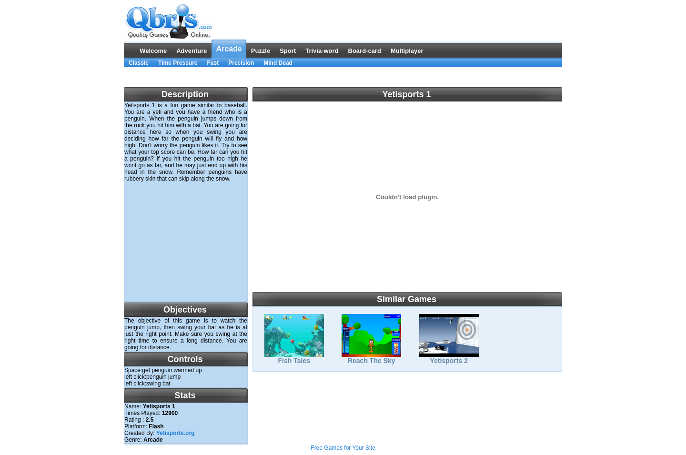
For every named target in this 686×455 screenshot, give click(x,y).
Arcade (229, 49)
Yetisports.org (175, 433)
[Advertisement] (343, 77)
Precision (241, 63)
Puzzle (260, 50)
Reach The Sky (371, 357)
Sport (288, 50)
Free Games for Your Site (343, 448)
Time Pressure (178, 63)
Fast (213, 63)
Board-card (364, 50)
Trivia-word (321, 50)
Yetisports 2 (449, 357)
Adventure (191, 50)
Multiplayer (407, 50)
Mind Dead (278, 63)
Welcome (153, 50)
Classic (139, 63)
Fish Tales (294, 357)
